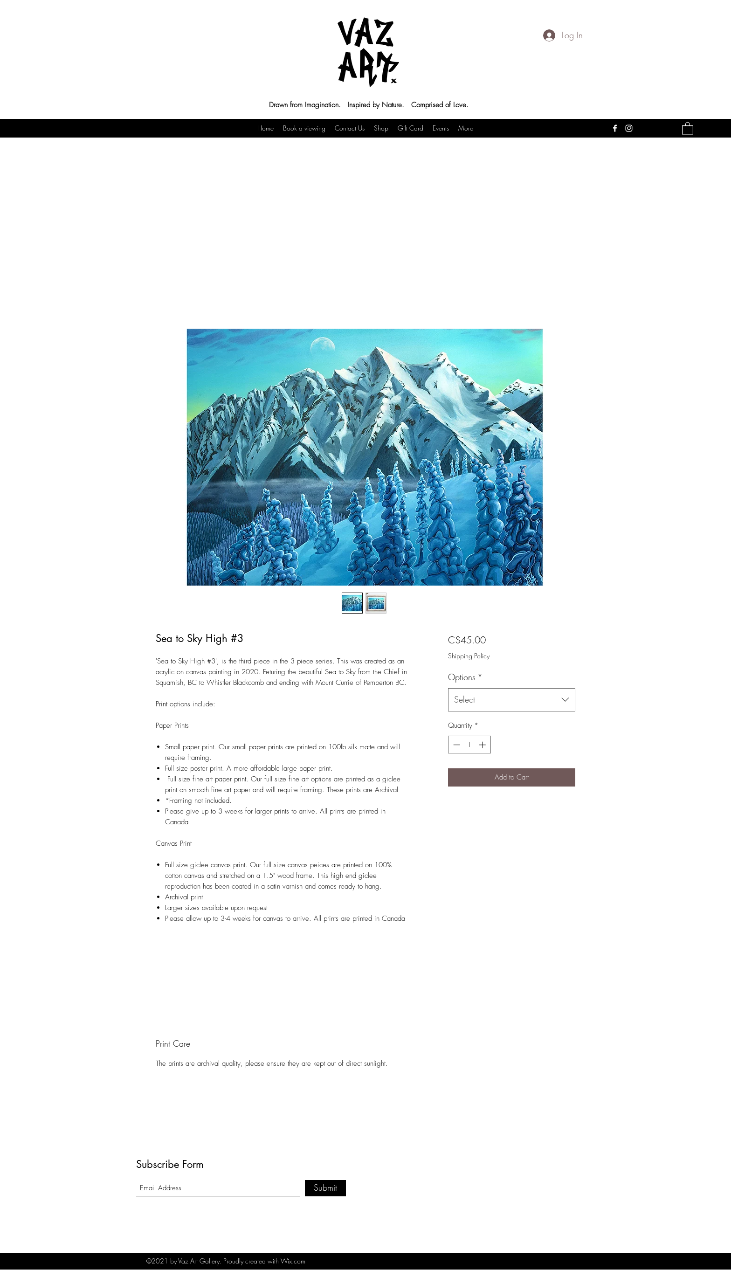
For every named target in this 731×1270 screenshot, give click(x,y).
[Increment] (483, 744)
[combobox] (511, 699)
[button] (687, 128)
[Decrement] (455, 744)
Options (465, 677)
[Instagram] (629, 128)
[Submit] (325, 1188)
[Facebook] (615, 128)
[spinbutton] (469, 744)
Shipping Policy (469, 655)
